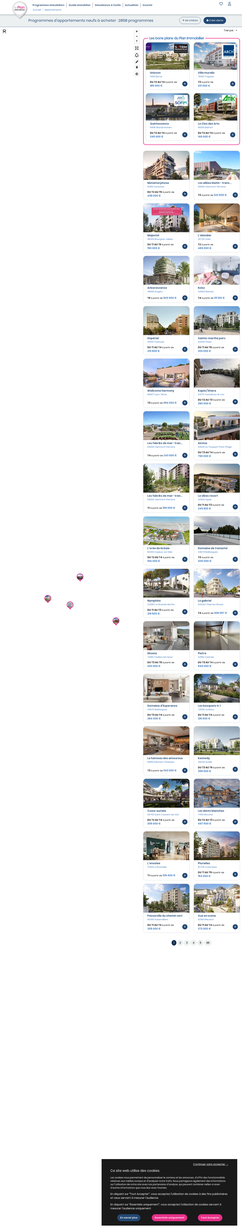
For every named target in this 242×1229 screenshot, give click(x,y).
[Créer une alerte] (215, 20)
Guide (80, 5)
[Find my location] (136, 73)
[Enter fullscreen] (136, 48)
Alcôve (202, 443)
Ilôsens (152, 653)
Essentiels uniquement (169, 1217)
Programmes (48, 5)
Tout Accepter (210, 1217)
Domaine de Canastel (212, 548)
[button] (229, 4)
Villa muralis (206, 73)
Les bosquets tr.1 (209, 706)
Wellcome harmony (160, 390)
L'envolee (153, 863)
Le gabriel (204, 600)
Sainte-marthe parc (212, 338)
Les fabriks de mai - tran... (164, 443)
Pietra (202, 653)
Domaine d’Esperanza (162, 706)
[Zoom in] (136, 31)
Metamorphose (158, 183)
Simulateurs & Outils (108, 5)
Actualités (131, 5)
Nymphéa (154, 600)
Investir (147, 5)
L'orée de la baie (158, 548)
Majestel (153, 235)
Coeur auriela (156, 811)
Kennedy (204, 758)
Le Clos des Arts (208, 123)
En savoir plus (129, 1217)
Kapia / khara (207, 390)
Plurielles (204, 863)
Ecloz (201, 288)
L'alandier (204, 235)
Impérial (153, 338)
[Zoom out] (136, 36)
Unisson (155, 73)
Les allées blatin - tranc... (215, 183)
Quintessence (159, 123)
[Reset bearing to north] (136, 41)
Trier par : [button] (229, 30)
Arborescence (157, 288)
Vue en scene (207, 916)
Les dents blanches (211, 811)
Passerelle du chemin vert (164, 916)
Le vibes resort (208, 496)
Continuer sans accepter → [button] (210, 1164)
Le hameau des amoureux (165, 758)
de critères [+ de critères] (190, 20)
